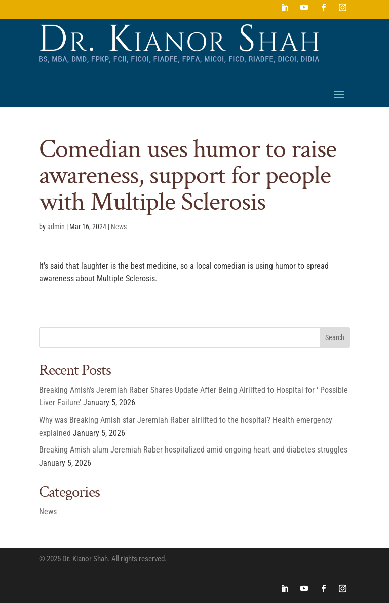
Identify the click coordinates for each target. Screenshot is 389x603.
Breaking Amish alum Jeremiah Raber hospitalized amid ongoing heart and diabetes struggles (193, 450)
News (119, 226)
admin (56, 226)
